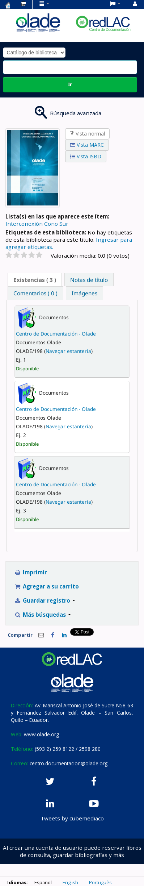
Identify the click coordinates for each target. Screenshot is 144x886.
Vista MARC (87, 144)
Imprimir (30, 572)
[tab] (35, 279)
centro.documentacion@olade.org (68, 763)
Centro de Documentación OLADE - (7, 5)
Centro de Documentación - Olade (56, 333)
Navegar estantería (68, 351)
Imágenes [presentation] (84, 293)
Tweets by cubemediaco (72, 818)
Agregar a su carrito (46, 586)
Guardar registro (45, 600)
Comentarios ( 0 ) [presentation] (35, 293)
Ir (70, 84)
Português (100, 882)
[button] (23, 3)
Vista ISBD (85, 156)
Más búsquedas (42, 614)
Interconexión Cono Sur (36, 223)
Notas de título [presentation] (89, 279)
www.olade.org (41, 734)
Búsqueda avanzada (75, 113)
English (70, 882)
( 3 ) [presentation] (34, 279)
